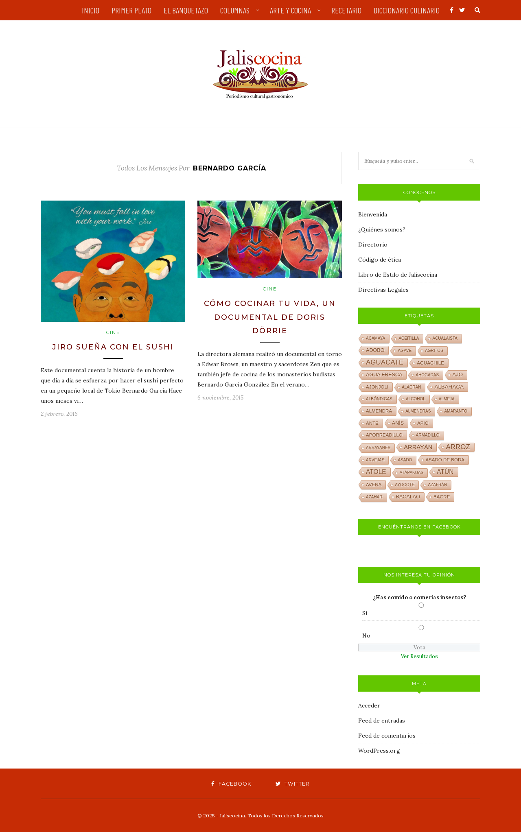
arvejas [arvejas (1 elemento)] (375, 460)
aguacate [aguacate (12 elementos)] (384, 362)
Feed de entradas (381, 720)
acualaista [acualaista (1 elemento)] (445, 338)
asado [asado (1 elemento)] (405, 460)
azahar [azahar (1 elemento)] (374, 497)
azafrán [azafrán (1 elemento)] (437, 485)
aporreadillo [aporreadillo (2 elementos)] (384, 434)
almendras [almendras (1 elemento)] (418, 411)
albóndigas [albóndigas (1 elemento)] (379, 399)
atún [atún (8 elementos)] (445, 471)
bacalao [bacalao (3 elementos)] (408, 497)
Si (364, 613)
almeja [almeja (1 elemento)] (447, 399)
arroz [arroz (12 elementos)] (458, 447)
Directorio (372, 244)
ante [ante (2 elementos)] (372, 423)
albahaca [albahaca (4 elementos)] (449, 387)
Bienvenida (372, 214)
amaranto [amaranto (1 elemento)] (455, 411)
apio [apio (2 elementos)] (423, 423)
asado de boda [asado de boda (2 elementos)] (444, 459)
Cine (113, 332)
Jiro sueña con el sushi (113, 347)
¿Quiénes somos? (381, 229)
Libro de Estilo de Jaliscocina (397, 274)
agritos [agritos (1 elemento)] (434, 350)
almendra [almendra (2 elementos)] (379, 410)
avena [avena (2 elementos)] (373, 484)
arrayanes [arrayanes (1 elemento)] (378, 447)
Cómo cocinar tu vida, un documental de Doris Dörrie (270, 317)
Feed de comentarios (387, 735)
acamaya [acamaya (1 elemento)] (375, 338)
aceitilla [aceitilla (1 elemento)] (408, 338)
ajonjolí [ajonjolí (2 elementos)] (377, 386)
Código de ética (379, 259)
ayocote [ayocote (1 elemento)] (404, 485)
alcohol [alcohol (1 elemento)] (415, 399)
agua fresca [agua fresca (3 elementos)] (384, 375)
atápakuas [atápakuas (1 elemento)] (412, 472)
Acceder (369, 705)
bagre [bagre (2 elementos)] (441, 496)
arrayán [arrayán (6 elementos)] (418, 447)
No (366, 635)
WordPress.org (379, 750)
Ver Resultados (419, 656)
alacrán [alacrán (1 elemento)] (411, 387)
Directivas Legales (383, 289)
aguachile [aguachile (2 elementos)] (430, 362)
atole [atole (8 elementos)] (376, 471)
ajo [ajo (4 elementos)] (457, 374)
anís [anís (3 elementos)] (398, 423)
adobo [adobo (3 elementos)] (375, 350)
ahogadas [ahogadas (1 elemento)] (427, 375)
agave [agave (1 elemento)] (405, 350)
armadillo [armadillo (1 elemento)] (428, 435)
